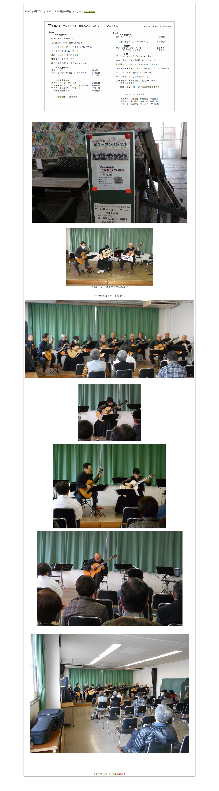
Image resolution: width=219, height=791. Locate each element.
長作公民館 (89, 11)
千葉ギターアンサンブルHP (106, 774)
